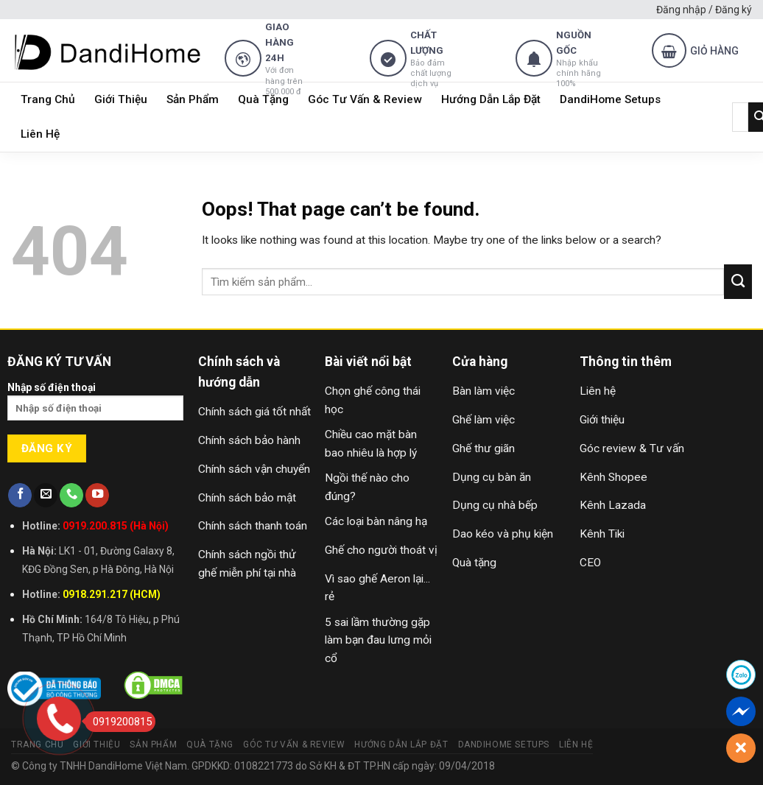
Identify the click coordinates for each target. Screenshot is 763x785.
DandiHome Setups (610, 99)
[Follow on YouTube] (97, 495)
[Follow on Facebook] (20, 495)
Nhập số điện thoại (95, 406)
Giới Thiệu (120, 99)
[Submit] (738, 281)
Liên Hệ (40, 134)
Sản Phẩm (192, 99)
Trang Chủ (48, 99)
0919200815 (118, 721)
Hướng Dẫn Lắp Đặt (491, 99)
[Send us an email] (45, 495)
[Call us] (71, 495)
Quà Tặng (263, 99)
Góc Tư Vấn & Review (365, 99)
